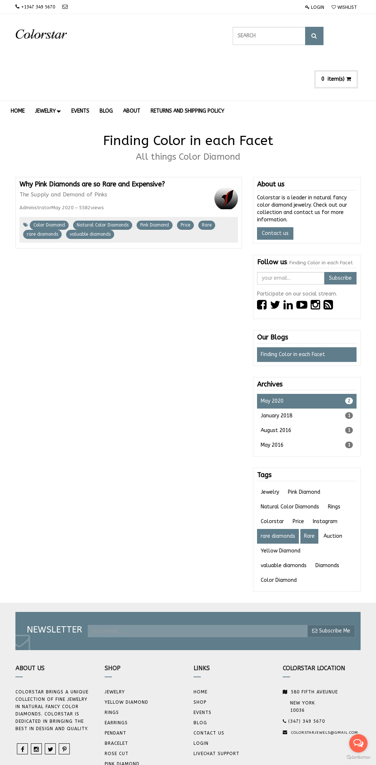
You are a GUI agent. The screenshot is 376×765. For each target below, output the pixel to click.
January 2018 (307, 373)
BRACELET (116, 700)
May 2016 (307, 402)
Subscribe (340, 235)
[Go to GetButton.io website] (358, 757)
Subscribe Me (331, 588)
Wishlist (344, 7)
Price (185, 182)
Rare (207, 182)
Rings (112, 669)
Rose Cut (117, 711)
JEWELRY (115, 649)
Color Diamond (49, 182)
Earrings (116, 680)
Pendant (115, 690)
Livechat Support (216, 711)
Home (200, 649)
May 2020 (307, 358)
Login (314, 7)
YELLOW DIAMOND (126, 659)
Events (203, 669)
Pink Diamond (154, 182)
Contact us (275, 191)
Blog (200, 680)
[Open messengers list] (358, 743)
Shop (200, 659)
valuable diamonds (90, 191)
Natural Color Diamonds (103, 182)
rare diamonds (42, 191)
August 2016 (307, 387)
